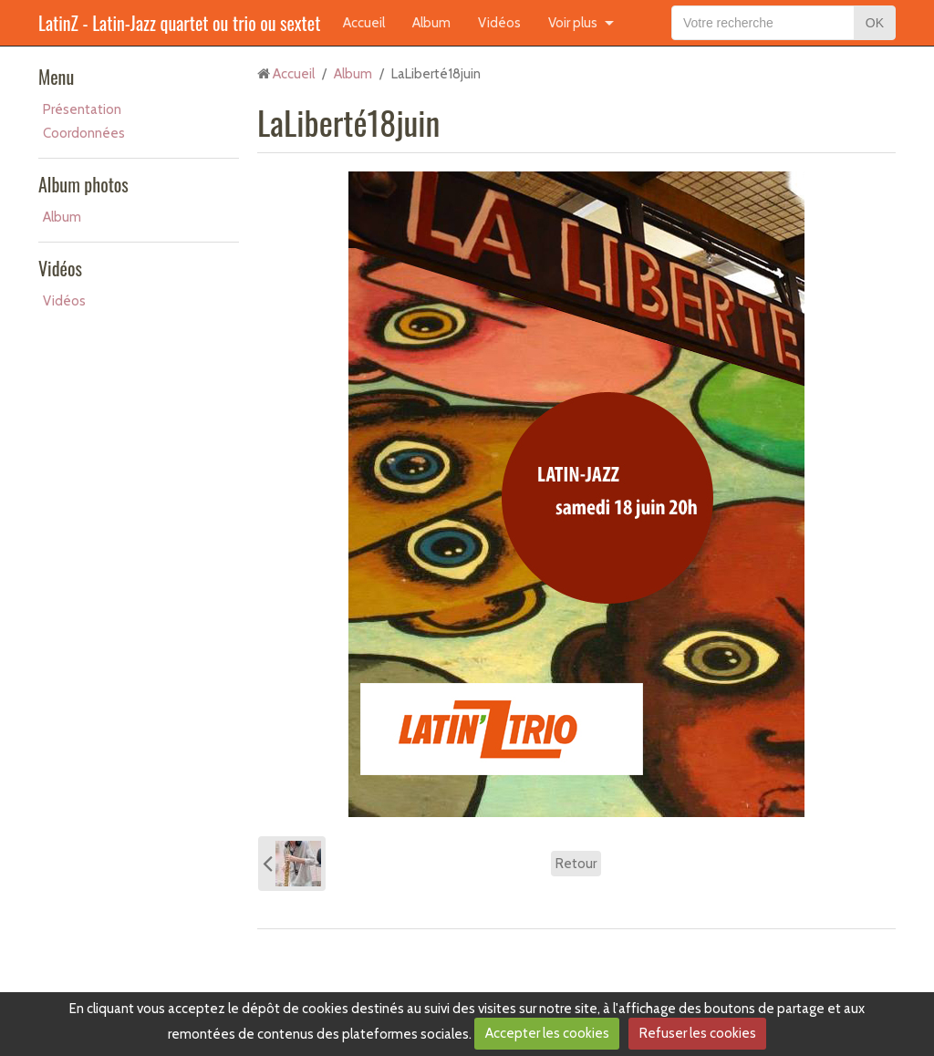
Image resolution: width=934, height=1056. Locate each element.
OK (875, 23)
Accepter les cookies (547, 1033)
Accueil (364, 23)
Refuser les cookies (697, 1033)
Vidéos (499, 23)
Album (431, 23)
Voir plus (572, 23)
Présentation (82, 109)
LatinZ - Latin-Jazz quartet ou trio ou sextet (179, 22)
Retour (576, 863)
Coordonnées (84, 133)
